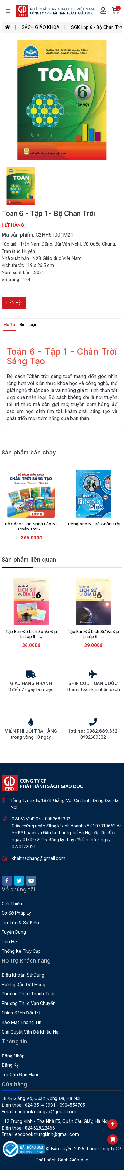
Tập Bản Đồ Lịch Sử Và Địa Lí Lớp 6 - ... (31, 634)
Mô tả (9, 324)
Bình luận (28, 324)
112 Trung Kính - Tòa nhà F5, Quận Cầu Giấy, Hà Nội (55, 1121)
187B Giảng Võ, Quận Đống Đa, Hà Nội (41, 1098)
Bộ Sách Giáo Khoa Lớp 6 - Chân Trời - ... (31, 526)
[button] (115, 11)
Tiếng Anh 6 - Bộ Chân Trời (93, 523)
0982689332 (57, 819)
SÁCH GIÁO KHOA (41, 27)
